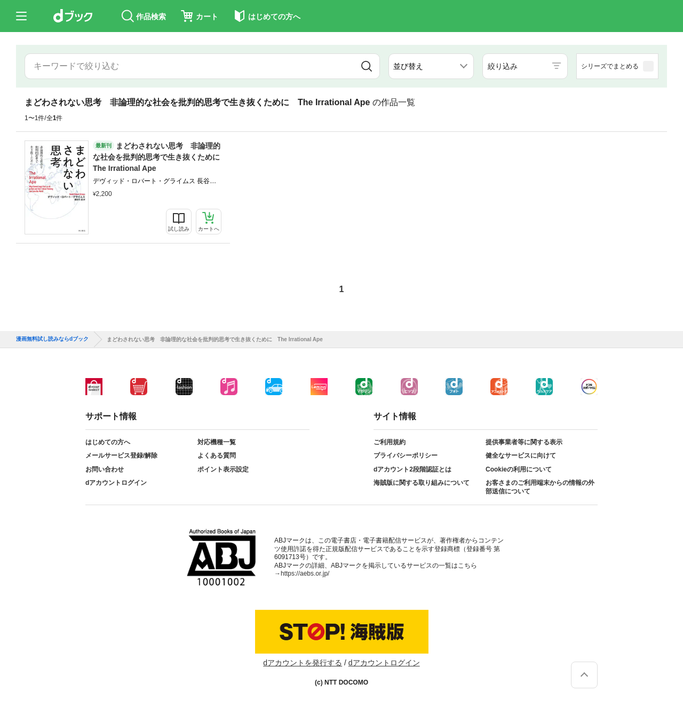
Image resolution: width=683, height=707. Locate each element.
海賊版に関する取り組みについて (422, 482)
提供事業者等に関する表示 (524, 442)
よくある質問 (216, 455)
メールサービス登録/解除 (121, 455)
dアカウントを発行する (302, 662)
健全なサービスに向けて (521, 455)
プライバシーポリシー (406, 455)
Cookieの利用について (519, 469)
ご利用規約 (390, 442)
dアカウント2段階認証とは (412, 469)
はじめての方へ (107, 442)
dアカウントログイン (116, 482)
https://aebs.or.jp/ (305, 573)
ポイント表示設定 (223, 469)
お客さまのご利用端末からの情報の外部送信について (540, 487)
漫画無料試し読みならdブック (52, 339)
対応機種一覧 (216, 442)
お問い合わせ (104, 469)
